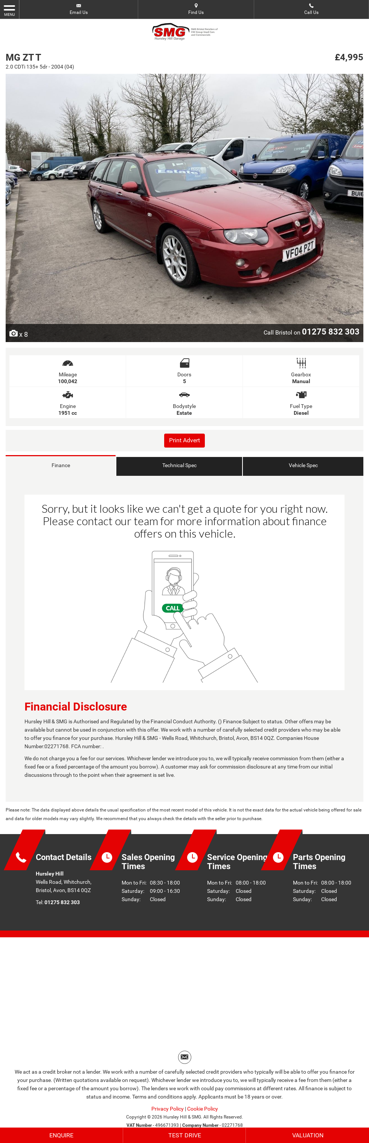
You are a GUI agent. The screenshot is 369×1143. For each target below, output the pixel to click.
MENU (9, 10)
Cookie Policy (202, 1109)
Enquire (61, 1135)
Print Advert (184, 440)
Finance (61, 465)
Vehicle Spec (303, 465)
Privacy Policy (167, 1109)
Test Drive (184, 1135)
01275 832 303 (331, 331)
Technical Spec (179, 465)
